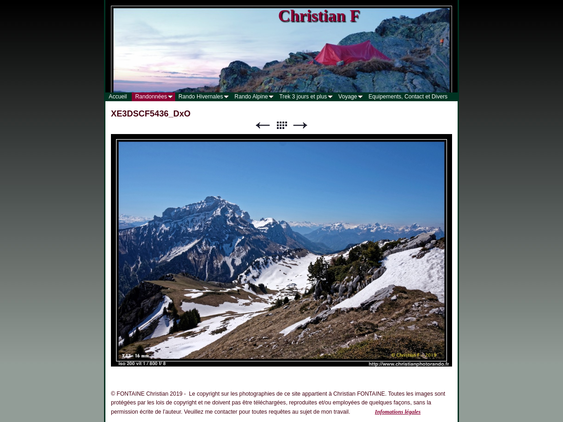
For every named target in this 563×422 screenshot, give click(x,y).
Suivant (300, 125)
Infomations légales (398, 412)
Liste (281, 125)
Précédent (262, 125)
